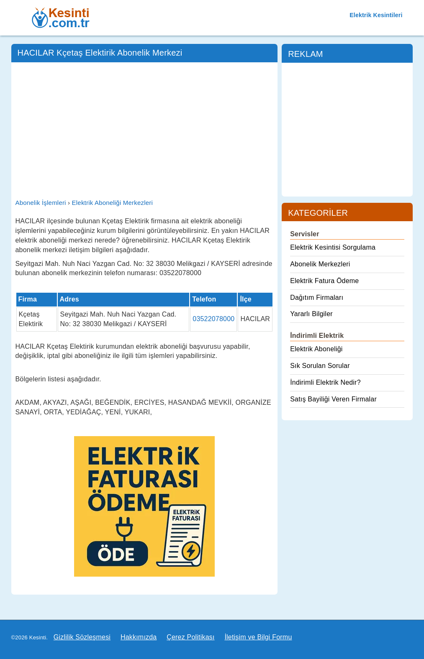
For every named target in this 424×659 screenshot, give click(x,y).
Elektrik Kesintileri (375, 15)
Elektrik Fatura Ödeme (324, 280)
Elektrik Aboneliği (316, 348)
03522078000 (213, 318)
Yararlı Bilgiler (311, 313)
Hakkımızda (139, 637)
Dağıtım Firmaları (316, 297)
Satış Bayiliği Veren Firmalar (333, 399)
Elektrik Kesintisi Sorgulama (332, 247)
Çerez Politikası (190, 637)
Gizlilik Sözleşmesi (82, 637)
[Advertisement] (144, 129)
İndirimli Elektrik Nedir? (325, 382)
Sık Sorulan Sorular (320, 365)
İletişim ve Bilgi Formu (258, 637)
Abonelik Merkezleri (320, 264)
